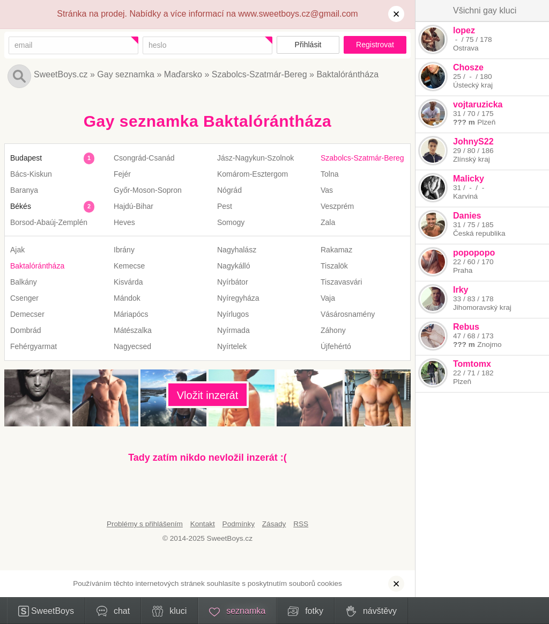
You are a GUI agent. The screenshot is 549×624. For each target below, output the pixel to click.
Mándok (127, 298)
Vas (327, 190)
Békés (20, 206)
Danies (467, 215)
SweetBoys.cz (60, 74)
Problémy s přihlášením (145, 524)
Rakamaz (336, 249)
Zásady (274, 524)
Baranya (24, 190)
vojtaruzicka (477, 104)
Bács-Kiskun (31, 174)
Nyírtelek (232, 346)
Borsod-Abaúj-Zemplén (48, 222)
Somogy (230, 222)
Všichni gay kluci (484, 10)
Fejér (122, 174)
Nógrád (229, 190)
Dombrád (25, 330)
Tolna (329, 174)
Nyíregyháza (238, 298)
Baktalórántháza (347, 74)
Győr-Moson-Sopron (148, 190)
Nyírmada (233, 330)
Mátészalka (133, 330)
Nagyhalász (236, 249)
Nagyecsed (132, 346)
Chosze (468, 67)
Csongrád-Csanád (144, 158)
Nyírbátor (232, 282)
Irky (460, 289)
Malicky (468, 178)
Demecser (27, 314)
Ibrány (124, 249)
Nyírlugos (233, 314)
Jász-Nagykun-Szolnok (255, 158)
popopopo (474, 252)
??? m (464, 122)
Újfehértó (336, 346)
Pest (224, 206)
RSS (300, 524)
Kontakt (202, 524)
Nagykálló (233, 266)
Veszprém (337, 206)
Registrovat (375, 44)
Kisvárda (128, 282)
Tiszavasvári (341, 282)
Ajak (17, 249)
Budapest (26, 158)
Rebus (466, 326)
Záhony (333, 330)
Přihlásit (308, 44)
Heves (124, 222)
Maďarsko (183, 74)
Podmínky (238, 524)
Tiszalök (334, 266)
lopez (464, 30)
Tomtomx (472, 363)
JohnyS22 (473, 141)
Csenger (24, 298)
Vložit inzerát (208, 395)
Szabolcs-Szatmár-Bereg (259, 74)
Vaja (328, 298)
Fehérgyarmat (33, 346)
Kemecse (129, 266)
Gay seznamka (125, 74)
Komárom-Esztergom (252, 174)
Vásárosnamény (348, 314)
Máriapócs (131, 314)
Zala (328, 222)
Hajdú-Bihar (133, 206)
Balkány (23, 282)
